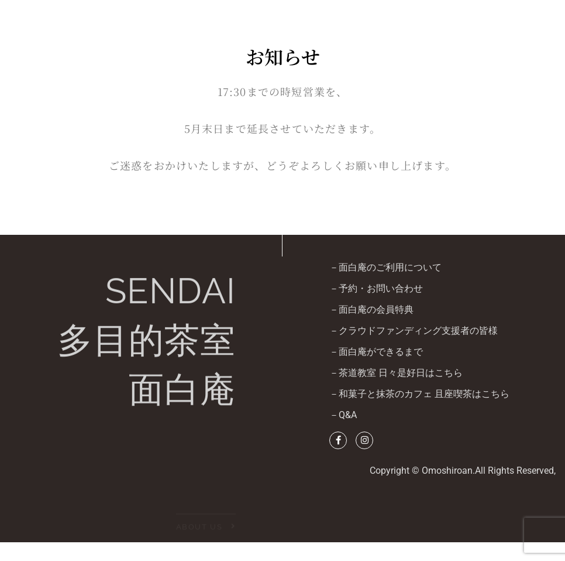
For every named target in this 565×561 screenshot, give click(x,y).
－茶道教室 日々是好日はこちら (396, 372)
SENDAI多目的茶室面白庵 (146, 347)
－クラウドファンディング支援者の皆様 (413, 330)
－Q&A (343, 414)
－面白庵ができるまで (376, 351)
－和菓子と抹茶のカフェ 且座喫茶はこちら (419, 393)
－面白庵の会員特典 (371, 309)
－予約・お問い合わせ (376, 288)
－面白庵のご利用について (385, 267)
